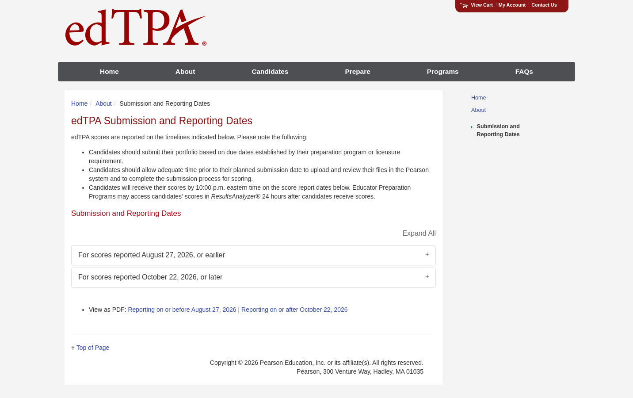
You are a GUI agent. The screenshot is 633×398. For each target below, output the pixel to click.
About (478, 110)
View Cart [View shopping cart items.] (476, 5)
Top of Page (93, 347)
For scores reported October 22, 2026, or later (150, 277)
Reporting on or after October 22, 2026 (294, 309)
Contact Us (544, 5)
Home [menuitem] (109, 71)
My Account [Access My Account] (512, 5)
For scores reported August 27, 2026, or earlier (151, 255)
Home (478, 98)
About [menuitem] (185, 71)
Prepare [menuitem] (357, 71)
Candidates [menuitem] (270, 71)
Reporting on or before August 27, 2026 (182, 309)
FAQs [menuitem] (524, 71)
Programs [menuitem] (443, 71)
